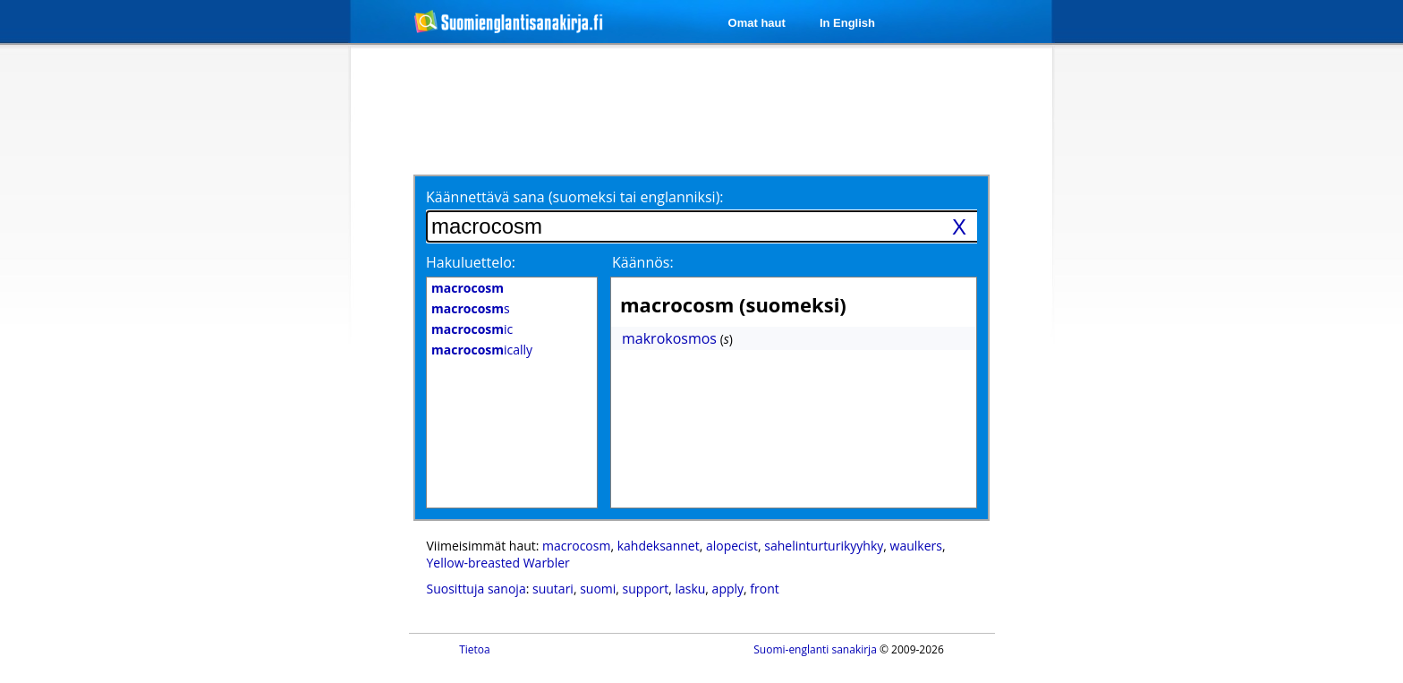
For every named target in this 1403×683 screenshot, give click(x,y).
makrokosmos (669, 338)
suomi (598, 588)
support (646, 588)
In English (847, 23)
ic (472, 328)
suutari (553, 588)
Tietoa (474, 649)
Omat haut (757, 23)
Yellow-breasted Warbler (498, 562)
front (764, 588)
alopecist (732, 545)
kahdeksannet (658, 545)
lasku (690, 588)
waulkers (916, 545)
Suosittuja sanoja (476, 588)
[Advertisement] (255, 338)
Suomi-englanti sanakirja (815, 649)
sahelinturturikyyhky (823, 545)
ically (481, 349)
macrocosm (576, 545)
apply (728, 588)
